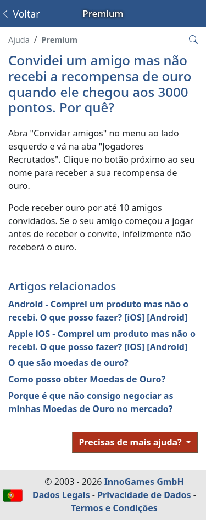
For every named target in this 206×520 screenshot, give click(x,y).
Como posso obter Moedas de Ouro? (86, 379)
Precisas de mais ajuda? (131, 442)
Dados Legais (61, 495)
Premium (59, 40)
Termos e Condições (114, 508)
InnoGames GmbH (144, 482)
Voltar (20, 13)
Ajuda (19, 40)
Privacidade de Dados (144, 495)
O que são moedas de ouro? (68, 363)
